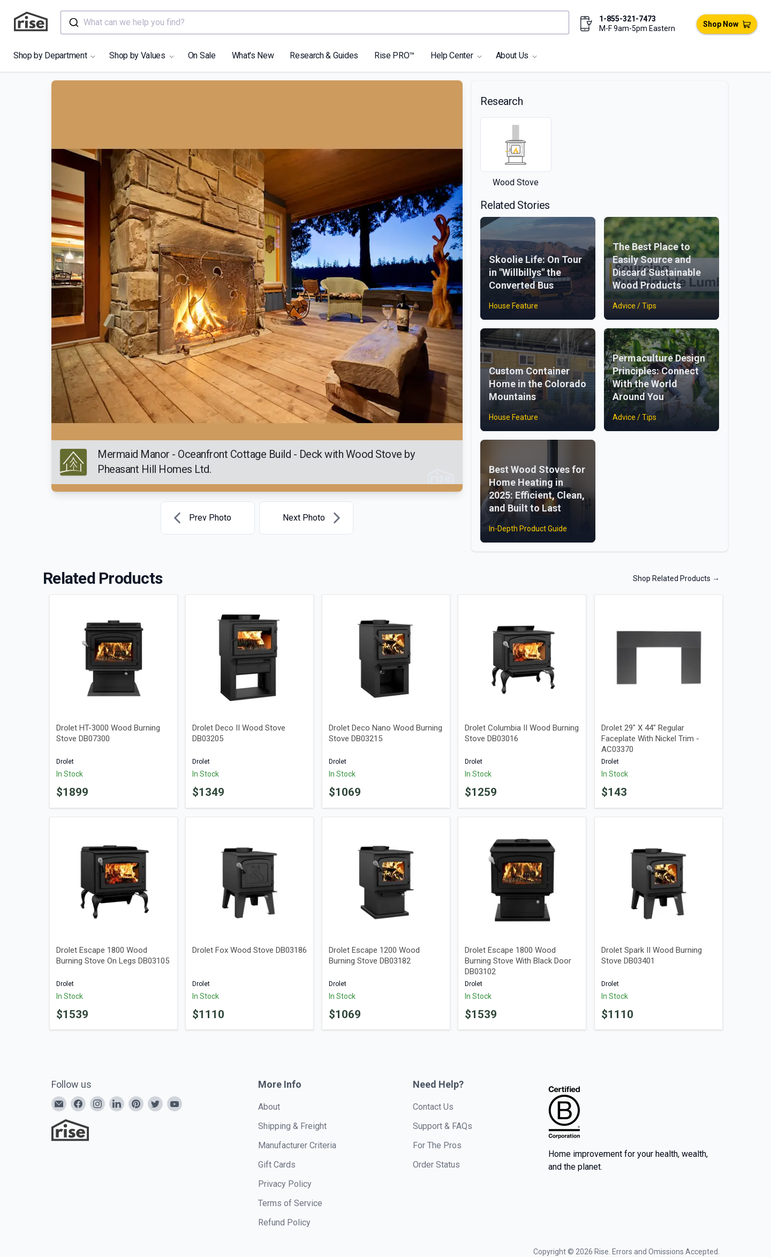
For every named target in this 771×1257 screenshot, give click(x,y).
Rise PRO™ (394, 55)
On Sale (202, 55)
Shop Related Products (676, 578)
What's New (253, 55)
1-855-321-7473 (627, 18)
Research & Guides (324, 55)
